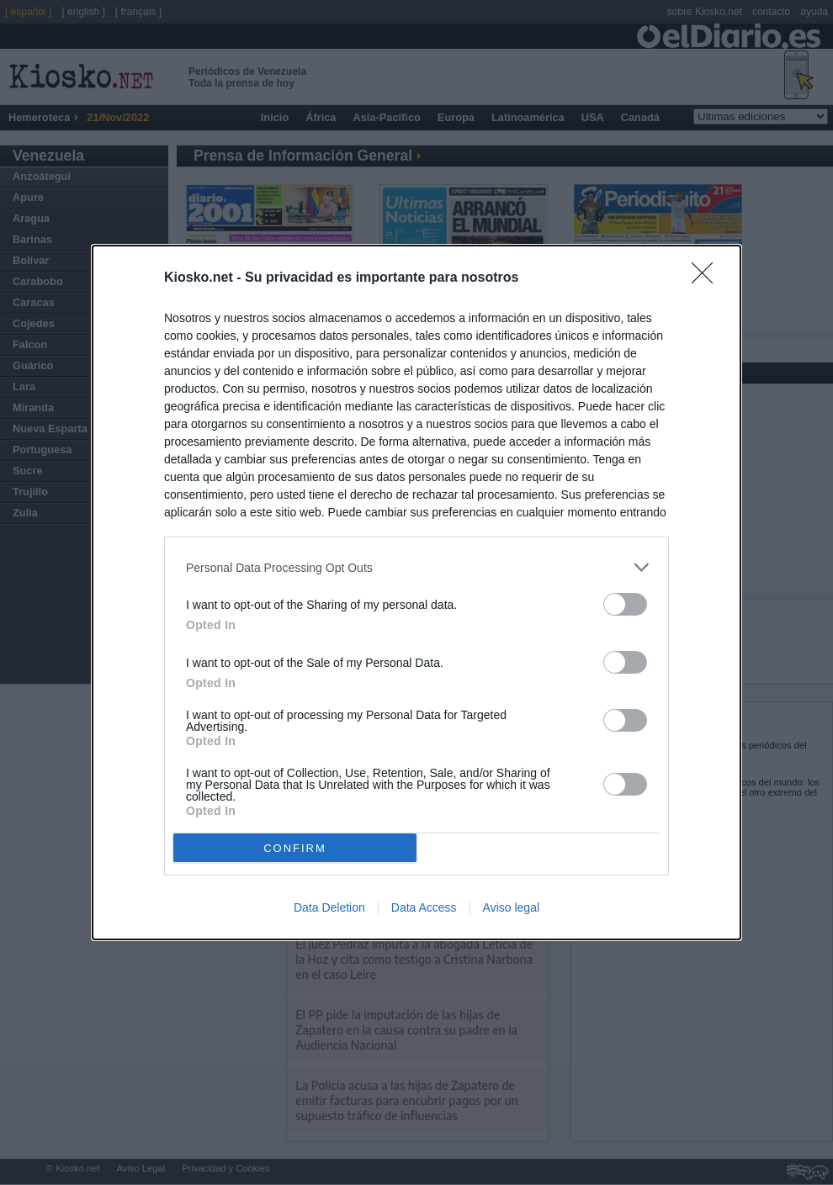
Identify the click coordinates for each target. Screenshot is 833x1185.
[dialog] (416, 592)
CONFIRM (294, 848)
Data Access (424, 907)
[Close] (708, 278)
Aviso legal (511, 907)
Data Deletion (329, 907)
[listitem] (416, 567)
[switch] (625, 604)
